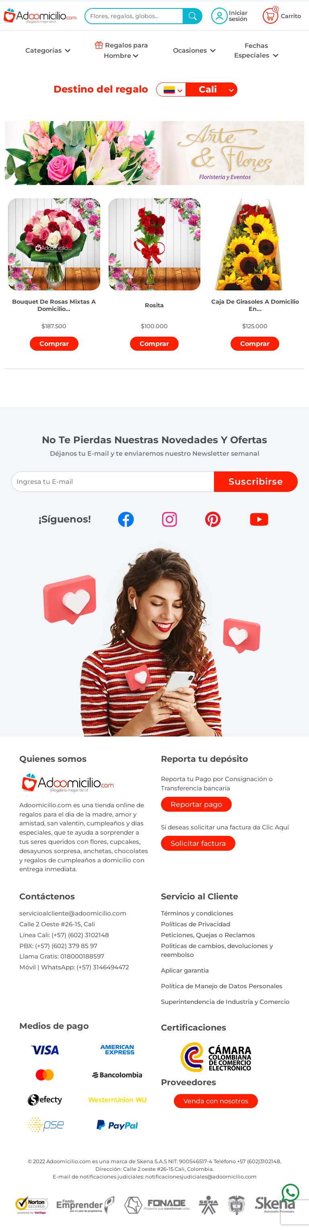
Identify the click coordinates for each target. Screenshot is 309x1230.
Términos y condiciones (197, 913)
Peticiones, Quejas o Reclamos (208, 935)
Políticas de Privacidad (195, 924)
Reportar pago (196, 804)
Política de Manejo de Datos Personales (221, 986)
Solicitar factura (198, 843)
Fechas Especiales (252, 50)
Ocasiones (190, 50)
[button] (54, 296)
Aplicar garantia (185, 970)
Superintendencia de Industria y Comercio (225, 1002)
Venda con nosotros (215, 1101)
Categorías (44, 50)
